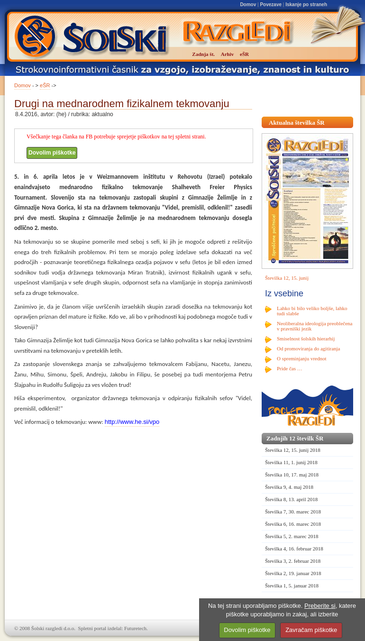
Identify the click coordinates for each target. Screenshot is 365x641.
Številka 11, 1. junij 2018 (291, 462)
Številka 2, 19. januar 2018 (293, 573)
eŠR (45, 85)
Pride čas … (289, 368)
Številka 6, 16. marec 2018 (293, 524)
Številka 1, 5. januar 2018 (292, 585)
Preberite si (320, 605)
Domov (248, 4)
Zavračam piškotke (311, 629)
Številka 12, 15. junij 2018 (292, 450)
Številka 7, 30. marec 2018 (293, 511)
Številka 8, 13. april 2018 (291, 499)
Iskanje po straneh (306, 4)
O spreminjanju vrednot (301, 358)
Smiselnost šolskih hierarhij (306, 338)
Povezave (271, 4)
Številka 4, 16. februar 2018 (294, 548)
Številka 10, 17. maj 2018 (292, 474)
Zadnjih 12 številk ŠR (294, 438)
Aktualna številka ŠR (297, 122)
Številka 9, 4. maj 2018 (289, 487)
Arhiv (227, 54)
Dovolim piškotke (51, 152)
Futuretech (135, 628)
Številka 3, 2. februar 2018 (292, 561)
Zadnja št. (203, 54)
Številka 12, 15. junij (287, 278)
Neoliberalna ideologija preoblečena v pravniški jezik (314, 325)
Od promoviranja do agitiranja (308, 348)
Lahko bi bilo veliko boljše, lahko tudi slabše (312, 310)
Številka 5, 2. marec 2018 (291, 536)
